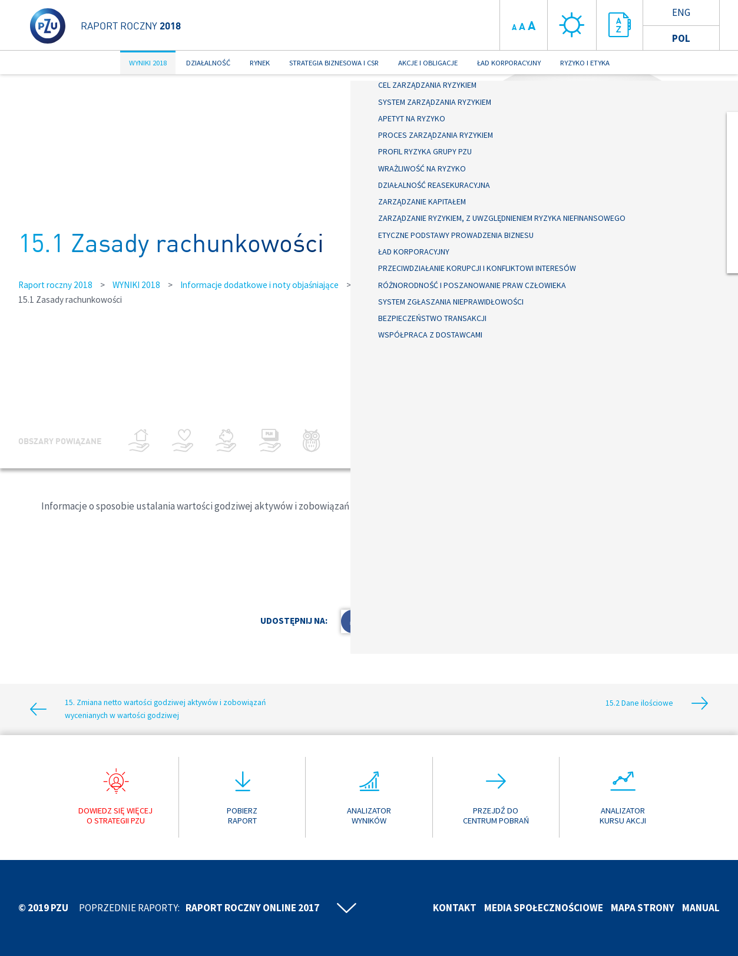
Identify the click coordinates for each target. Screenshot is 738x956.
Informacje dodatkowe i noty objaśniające (259, 284)
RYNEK (260, 62)
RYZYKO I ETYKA (585, 62)
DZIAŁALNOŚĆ (208, 62)
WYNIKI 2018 (148, 62)
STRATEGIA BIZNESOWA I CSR (334, 62)
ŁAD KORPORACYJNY (509, 62)
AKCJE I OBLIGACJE (428, 62)
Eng (681, 12)
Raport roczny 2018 (55, 284)
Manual (701, 907)
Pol (681, 38)
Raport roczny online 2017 (252, 907)
